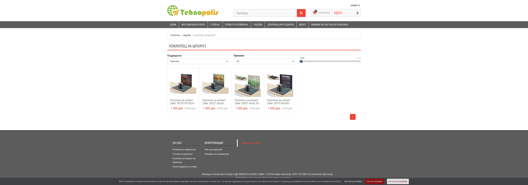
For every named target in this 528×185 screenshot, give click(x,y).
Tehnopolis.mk (251, 143)
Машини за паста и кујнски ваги (329, 24)
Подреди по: (174, 55)
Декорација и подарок (281, 24)
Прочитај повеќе (353, 181)
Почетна (175, 35)
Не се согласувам (398, 181)
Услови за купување (182, 154)
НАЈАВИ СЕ (355, 5)
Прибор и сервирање (236, 24)
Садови (258, 24)
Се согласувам (374, 181)
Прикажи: (239, 55)
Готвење (215, 24)
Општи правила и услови (184, 166)
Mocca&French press (193, 24)
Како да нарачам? (213, 149)
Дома (173, 24)
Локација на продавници (217, 154)
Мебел (302, 24)
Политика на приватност (184, 149)
